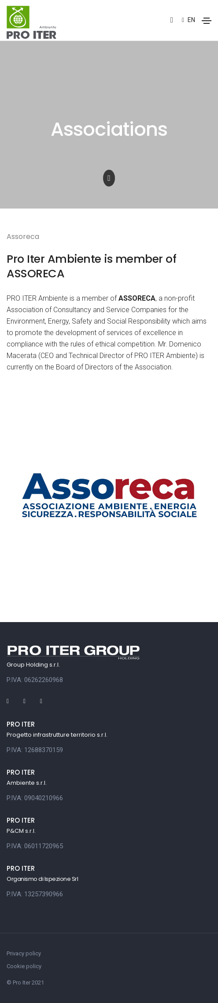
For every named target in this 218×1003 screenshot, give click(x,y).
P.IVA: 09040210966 (35, 798)
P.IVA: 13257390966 (35, 894)
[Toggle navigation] (206, 21)
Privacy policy (24, 953)
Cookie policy (24, 966)
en (188, 19)
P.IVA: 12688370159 (35, 750)
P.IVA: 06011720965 (35, 846)
